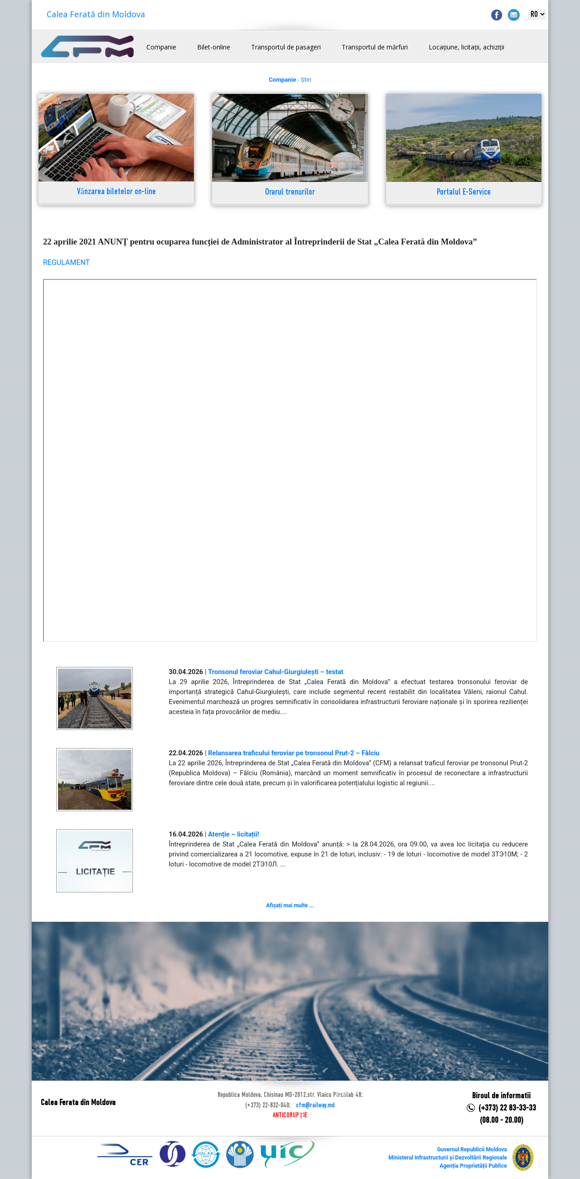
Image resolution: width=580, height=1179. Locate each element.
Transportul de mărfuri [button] (375, 47)
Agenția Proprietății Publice (473, 1166)
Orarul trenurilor (290, 192)
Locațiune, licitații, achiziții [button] (466, 47)
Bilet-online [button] (213, 47)
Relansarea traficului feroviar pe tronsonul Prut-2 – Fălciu (293, 753)
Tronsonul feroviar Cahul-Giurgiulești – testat (275, 672)
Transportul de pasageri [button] (286, 47)
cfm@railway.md (315, 1105)
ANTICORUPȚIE (290, 1115)
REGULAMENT (66, 262)
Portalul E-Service (464, 192)
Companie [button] (161, 47)
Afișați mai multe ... (290, 905)
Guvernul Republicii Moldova (472, 1149)
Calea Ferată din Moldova (96, 14)
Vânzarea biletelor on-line (116, 192)
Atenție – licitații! (233, 834)
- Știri (290, 79)
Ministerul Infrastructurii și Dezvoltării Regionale (447, 1158)
